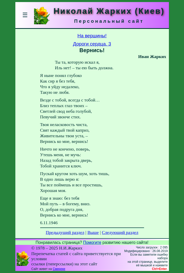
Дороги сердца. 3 (92, 44)
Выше (93, 232)
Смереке (59, 269)
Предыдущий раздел (65, 232)
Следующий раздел (120, 232)
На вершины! (92, 35)
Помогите (92, 242)
